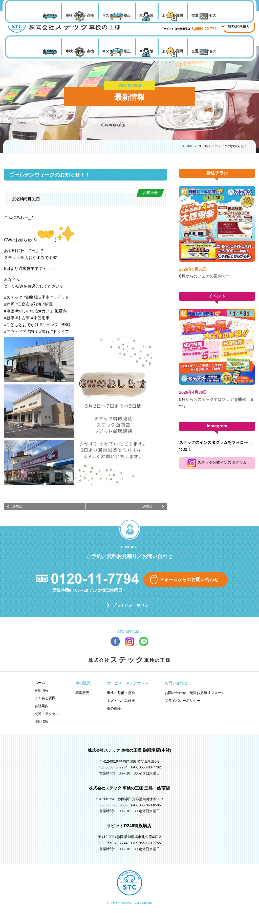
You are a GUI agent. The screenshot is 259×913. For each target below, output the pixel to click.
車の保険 (146, 51)
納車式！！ (150, 506)
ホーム (39, 683)
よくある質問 (172, 51)
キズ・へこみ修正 (116, 51)
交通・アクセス (203, 51)
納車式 (17, 506)
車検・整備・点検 (80, 51)
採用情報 (41, 722)
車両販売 (50, 51)
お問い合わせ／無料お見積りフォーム (195, 693)
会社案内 (41, 706)
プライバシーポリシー (132, 605)
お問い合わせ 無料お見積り (238, 23)
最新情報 (41, 690)
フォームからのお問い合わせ (189, 579)
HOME (188, 146)
